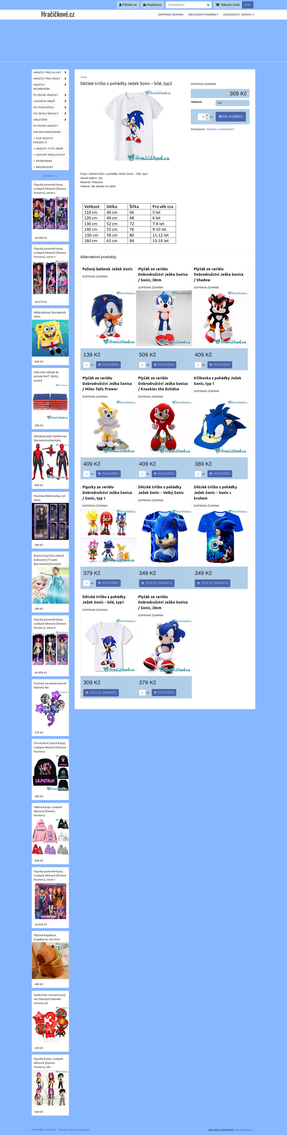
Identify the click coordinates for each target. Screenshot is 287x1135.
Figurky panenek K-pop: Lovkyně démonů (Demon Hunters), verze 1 (50, 875)
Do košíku (230, 117)
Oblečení (51, 120)
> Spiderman (42, 160)
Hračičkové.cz (57, 14)
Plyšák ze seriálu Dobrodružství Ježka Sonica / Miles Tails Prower (107, 383)
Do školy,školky (51, 113)
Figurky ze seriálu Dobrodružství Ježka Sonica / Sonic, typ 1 (107, 492)
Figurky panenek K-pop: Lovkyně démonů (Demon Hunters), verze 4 (50, 623)
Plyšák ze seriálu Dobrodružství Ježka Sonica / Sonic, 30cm (163, 274)
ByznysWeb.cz (244, 1129)
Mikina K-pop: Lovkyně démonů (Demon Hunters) (48, 811)
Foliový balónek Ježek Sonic (107, 268)
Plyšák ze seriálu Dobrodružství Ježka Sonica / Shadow (218, 274)
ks (88, 364)
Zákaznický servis (238, 14)
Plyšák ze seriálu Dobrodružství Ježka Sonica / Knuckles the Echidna (163, 383)
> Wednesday (43, 167)
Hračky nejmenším (51, 87)
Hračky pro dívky (51, 79)
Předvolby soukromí (44, 1129)
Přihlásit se (128, 4)
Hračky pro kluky (51, 72)
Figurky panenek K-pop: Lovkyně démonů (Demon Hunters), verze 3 (50, 252)
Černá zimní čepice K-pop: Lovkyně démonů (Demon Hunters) (50, 747)
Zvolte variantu (157, 583)
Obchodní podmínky (203, 14)
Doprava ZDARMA (170, 14)
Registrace (152, 4)
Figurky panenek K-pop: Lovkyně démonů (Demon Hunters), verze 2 (50, 188)
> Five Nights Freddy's (43, 140)
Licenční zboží (51, 101)
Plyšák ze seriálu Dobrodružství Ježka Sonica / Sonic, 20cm (163, 602)
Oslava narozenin (47, 131)
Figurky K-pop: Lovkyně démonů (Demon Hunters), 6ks (48, 1063)
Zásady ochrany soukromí (74, 1129)
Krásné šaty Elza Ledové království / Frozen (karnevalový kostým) (49, 559)
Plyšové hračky (51, 95)
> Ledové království (49, 154)
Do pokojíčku (51, 107)
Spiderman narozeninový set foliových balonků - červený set (49, 999)
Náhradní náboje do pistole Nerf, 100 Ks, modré (46, 376)
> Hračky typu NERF (48, 148)
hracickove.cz (50, 175)
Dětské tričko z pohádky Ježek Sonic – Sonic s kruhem (215, 492)
